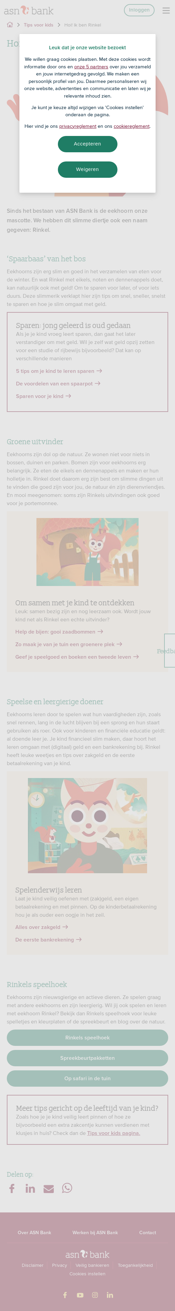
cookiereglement (131, 126)
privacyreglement (77, 126)
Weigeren (87, 169)
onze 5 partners (91, 66)
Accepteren (87, 143)
